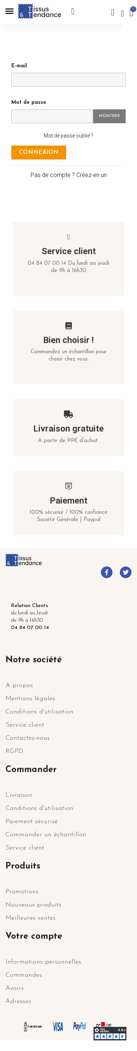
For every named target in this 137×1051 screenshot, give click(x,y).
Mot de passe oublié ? (68, 136)
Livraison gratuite (68, 428)
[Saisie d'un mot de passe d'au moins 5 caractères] (52, 116)
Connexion (38, 152)
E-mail (19, 66)
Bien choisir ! (68, 340)
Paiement (68, 501)
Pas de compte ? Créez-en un (69, 175)
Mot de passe (28, 102)
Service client (69, 251)
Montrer (109, 116)
